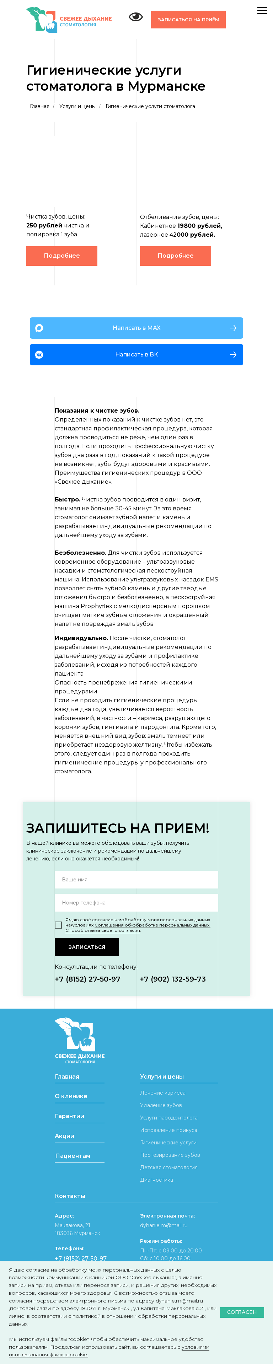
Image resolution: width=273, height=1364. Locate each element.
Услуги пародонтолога (169, 1118)
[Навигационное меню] (262, 10)
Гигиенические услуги (168, 1142)
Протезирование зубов (170, 1155)
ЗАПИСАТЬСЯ (87, 947)
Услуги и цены (77, 106)
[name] (136, 879)
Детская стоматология (169, 1167)
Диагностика (156, 1180)
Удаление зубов (161, 1105)
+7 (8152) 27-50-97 (88, 979)
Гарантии (69, 1116)
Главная (39, 106)
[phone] (136, 903)
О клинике (71, 1096)
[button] (188, 19)
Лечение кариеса (163, 1093)
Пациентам (72, 1156)
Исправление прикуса (168, 1130)
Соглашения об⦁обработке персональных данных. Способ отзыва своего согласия (137, 927)
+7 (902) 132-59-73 (173, 979)
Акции (64, 1136)
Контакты (70, 1196)
